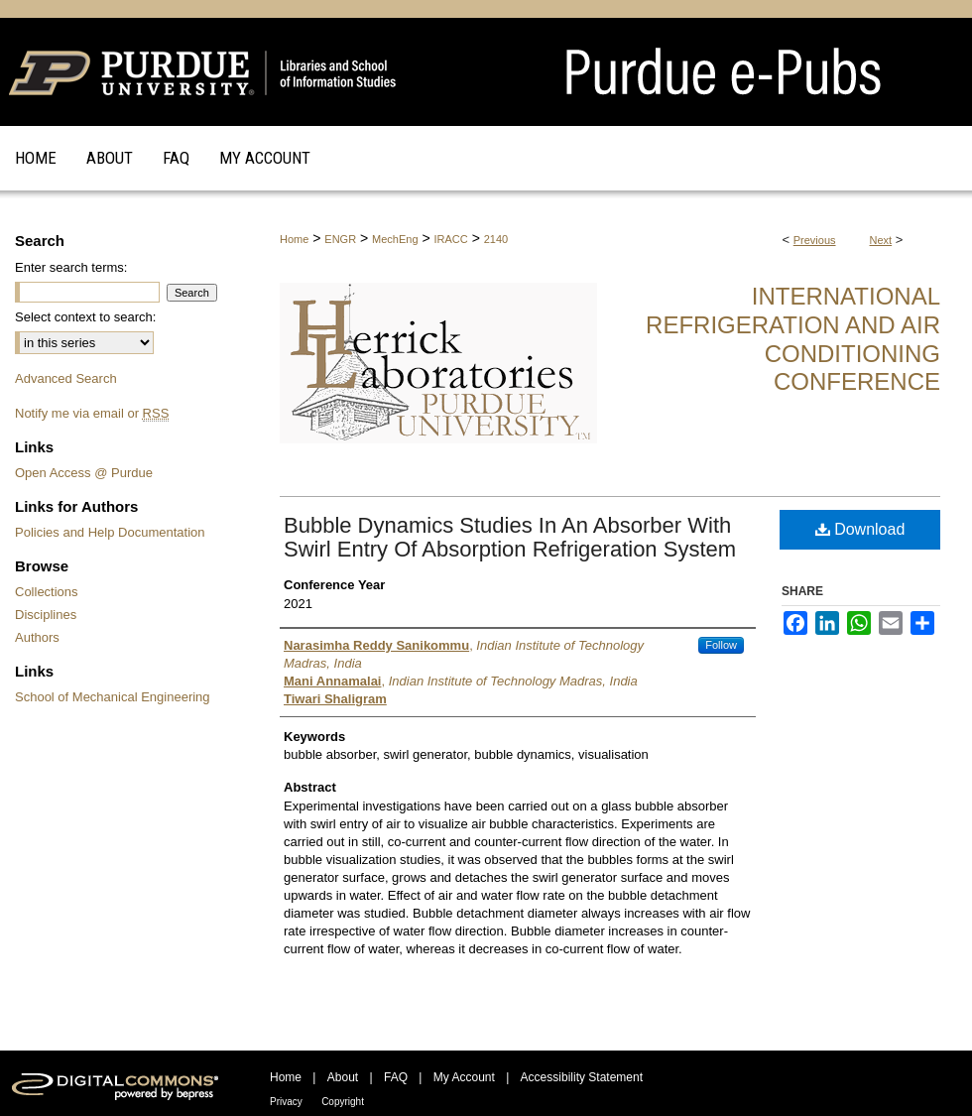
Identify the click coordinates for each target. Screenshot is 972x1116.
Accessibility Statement (582, 1077)
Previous (814, 240)
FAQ (396, 1077)
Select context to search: (85, 317)
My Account (464, 1077)
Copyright (342, 1101)
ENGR (340, 239)
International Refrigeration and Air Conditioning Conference (793, 339)
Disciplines (45, 614)
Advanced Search (66, 378)
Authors (37, 637)
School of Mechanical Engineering (112, 696)
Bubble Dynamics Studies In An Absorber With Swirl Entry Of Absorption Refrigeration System (510, 537)
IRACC (451, 239)
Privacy (286, 1101)
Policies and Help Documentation (110, 532)
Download (860, 529)
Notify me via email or (92, 413)
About (342, 1077)
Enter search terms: (71, 267)
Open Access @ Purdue (84, 472)
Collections (46, 591)
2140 (496, 239)
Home (294, 239)
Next (881, 240)
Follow (721, 645)
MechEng (395, 239)
